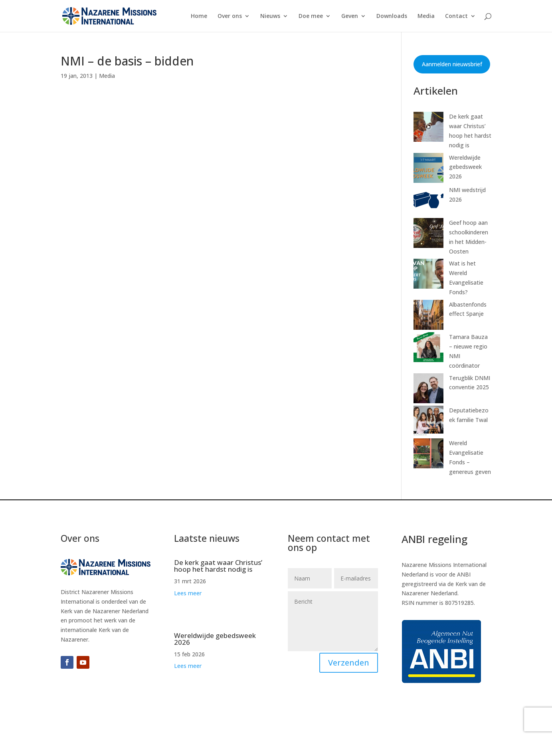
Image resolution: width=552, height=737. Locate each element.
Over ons (230, 16)
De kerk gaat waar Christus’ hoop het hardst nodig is (218, 566)
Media (426, 16)
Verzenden (348, 662)
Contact (456, 16)
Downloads (391, 16)
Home (199, 16)
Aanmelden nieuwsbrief (452, 64)
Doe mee (311, 16)
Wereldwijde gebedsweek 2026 (465, 167)
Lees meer (188, 593)
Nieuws (270, 16)
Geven (349, 16)
